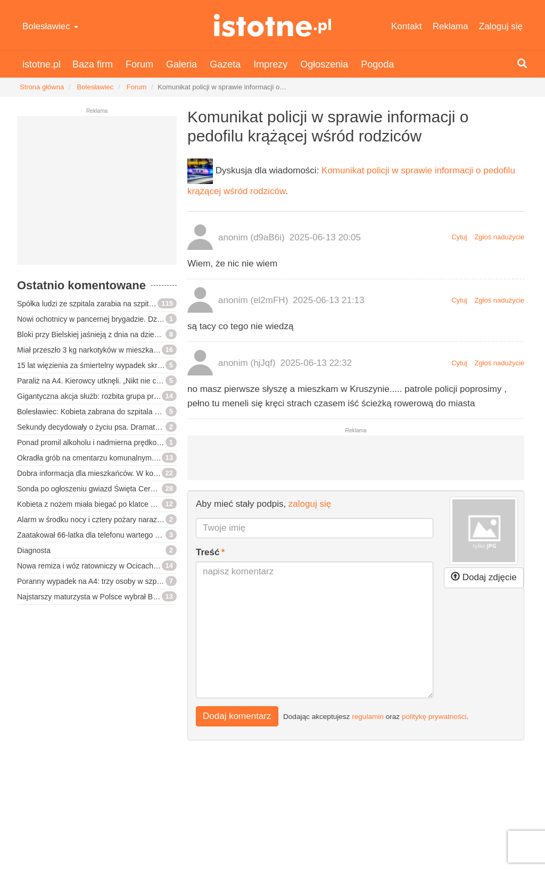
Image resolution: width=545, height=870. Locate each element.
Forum (139, 64)
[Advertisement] (97, 194)
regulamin (368, 716)
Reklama (450, 26)
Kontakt (406, 26)
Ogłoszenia (324, 64)
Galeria (181, 64)
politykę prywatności (434, 716)
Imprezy (270, 64)
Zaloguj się (501, 26)
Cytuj (459, 237)
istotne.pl (272, 25)
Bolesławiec (50, 26)
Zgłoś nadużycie (499, 237)
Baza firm (92, 64)
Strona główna (42, 87)
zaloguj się (309, 504)
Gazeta (225, 64)
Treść (207, 552)
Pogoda (377, 64)
